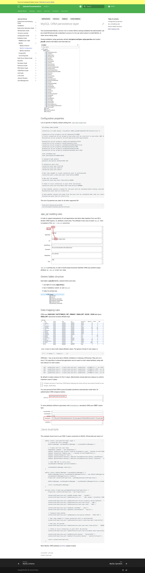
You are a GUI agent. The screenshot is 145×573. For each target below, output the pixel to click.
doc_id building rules (114, 24)
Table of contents (113, 19)
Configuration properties (115, 21)
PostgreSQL (28, 53)
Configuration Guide (27, 36)
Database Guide (22, 38)
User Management (23, 80)
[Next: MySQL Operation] (118, 563)
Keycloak (20, 60)
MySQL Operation (25, 50)
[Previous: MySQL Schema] (26, 563)
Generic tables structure (115, 26)
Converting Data (23, 55)
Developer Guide (22, 63)
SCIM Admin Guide (23, 70)
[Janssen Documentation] (18, 6)
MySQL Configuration (26, 48)
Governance (64, 11)
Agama (39, 11)
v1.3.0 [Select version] (46, 6)
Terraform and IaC (23, 33)
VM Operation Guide (23, 30)
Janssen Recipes (22, 78)
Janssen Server (22, 11)
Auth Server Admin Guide (25, 58)
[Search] (93, 6)
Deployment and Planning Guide (25, 22)
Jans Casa (47, 11)
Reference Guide (22, 65)
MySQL (28, 43)
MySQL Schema (24, 45)
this (64, 546)
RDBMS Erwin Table (24, 40)
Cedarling (32, 11)
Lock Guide (21, 75)
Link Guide (20, 73)
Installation (21, 25)
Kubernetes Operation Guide (26, 28)
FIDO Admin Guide (23, 68)
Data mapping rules (113, 29)
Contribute (55, 11)
